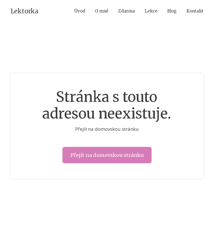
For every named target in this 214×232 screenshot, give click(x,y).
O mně (101, 11)
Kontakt (194, 11)
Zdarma (126, 11)
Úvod (79, 11)
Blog (172, 11)
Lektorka (24, 11)
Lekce (151, 11)
